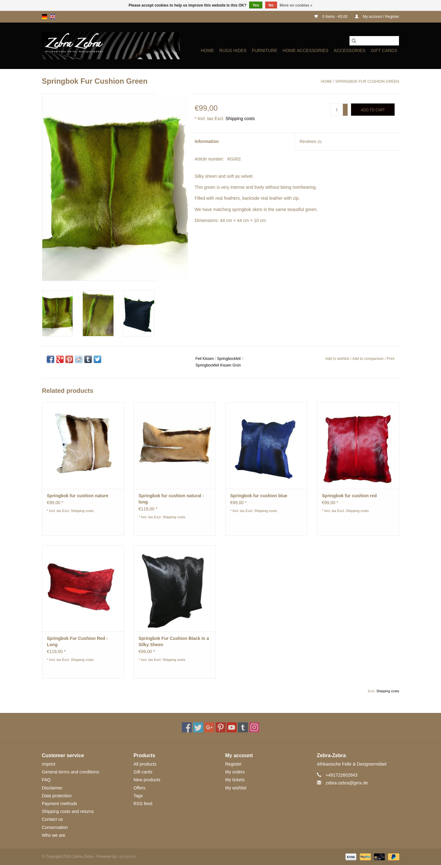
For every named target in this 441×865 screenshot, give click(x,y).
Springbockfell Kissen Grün (218, 365)
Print (391, 358)
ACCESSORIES (349, 50)
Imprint (48, 764)
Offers (139, 787)
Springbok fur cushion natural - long (171, 498)
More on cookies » (296, 5)
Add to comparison (368, 358)
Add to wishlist (337, 358)
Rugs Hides (233, 50)
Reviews (311, 141)
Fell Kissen (205, 358)
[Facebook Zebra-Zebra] (187, 727)
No (271, 5)
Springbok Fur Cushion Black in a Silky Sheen (174, 641)
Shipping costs (240, 118)
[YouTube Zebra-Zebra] (232, 727)
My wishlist (236, 787)
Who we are (54, 835)
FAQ (46, 779)
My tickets (235, 779)
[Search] (374, 41)
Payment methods (59, 803)
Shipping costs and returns (68, 811)
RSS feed (143, 803)
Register (233, 764)
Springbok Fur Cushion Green (367, 81)
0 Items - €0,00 (331, 16)
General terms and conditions (70, 771)
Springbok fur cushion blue (258, 495)
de (44, 16)
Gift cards (384, 50)
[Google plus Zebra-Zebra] (209, 727)
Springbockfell (228, 358)
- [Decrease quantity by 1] (345, 112)
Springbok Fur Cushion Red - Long (77, 641)
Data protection (57, 795)
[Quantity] (336, 109)
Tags (138, 795)
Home (207, 50)
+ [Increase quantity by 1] (345, 107)
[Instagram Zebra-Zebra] (254, 727)
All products (145, 764)
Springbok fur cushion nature (77, 495)
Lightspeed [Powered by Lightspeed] (126, 856)
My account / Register (377, 16)
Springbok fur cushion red (349, 495)
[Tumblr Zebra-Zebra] (243, 727)
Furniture (264, 50)
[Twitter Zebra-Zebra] (198, 727)
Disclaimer (52, 787)
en (52, 16)
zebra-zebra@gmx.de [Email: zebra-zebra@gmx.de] (347, 782)
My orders (235, 771)
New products (147, 779)
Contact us (52, 819)
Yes (256, 5)
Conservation (55, 827)
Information (207, 141)
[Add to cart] (372, 109)
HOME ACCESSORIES (305, 50)
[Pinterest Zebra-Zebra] (221, 727)
